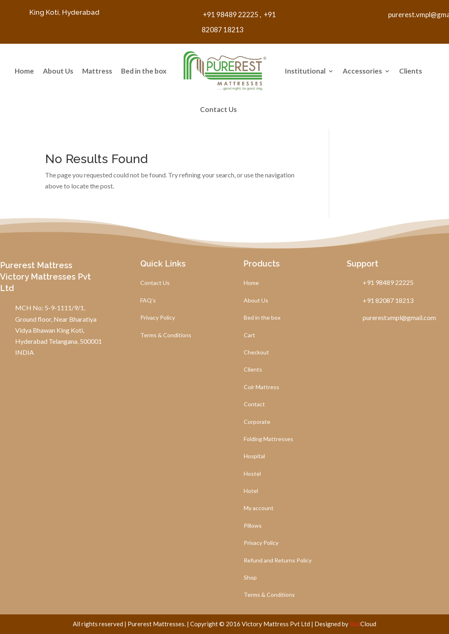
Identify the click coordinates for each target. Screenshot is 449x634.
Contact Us (218, 109)
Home (24, 71)
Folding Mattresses (268, 439)
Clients (410, 71)
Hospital (254, 456)
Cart (249, 335)
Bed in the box (143, 71)
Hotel (251, 491)
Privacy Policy (157, 318)
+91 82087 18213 (385, 300)
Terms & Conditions (165, 335)
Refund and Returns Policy (278, 561)
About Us (58, 71)
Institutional (305, 71)
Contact (254, 404)
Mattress (97, 71)
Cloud (363, 623)
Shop (250, 578)
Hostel (252, 474)
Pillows (253, 526)
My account (259, 508)
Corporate (257, 422)
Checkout (256, 352)
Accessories (362, 71)
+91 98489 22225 (230, 14)
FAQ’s (148, 301)
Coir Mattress (261, 387)
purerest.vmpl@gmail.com (397, 317)
